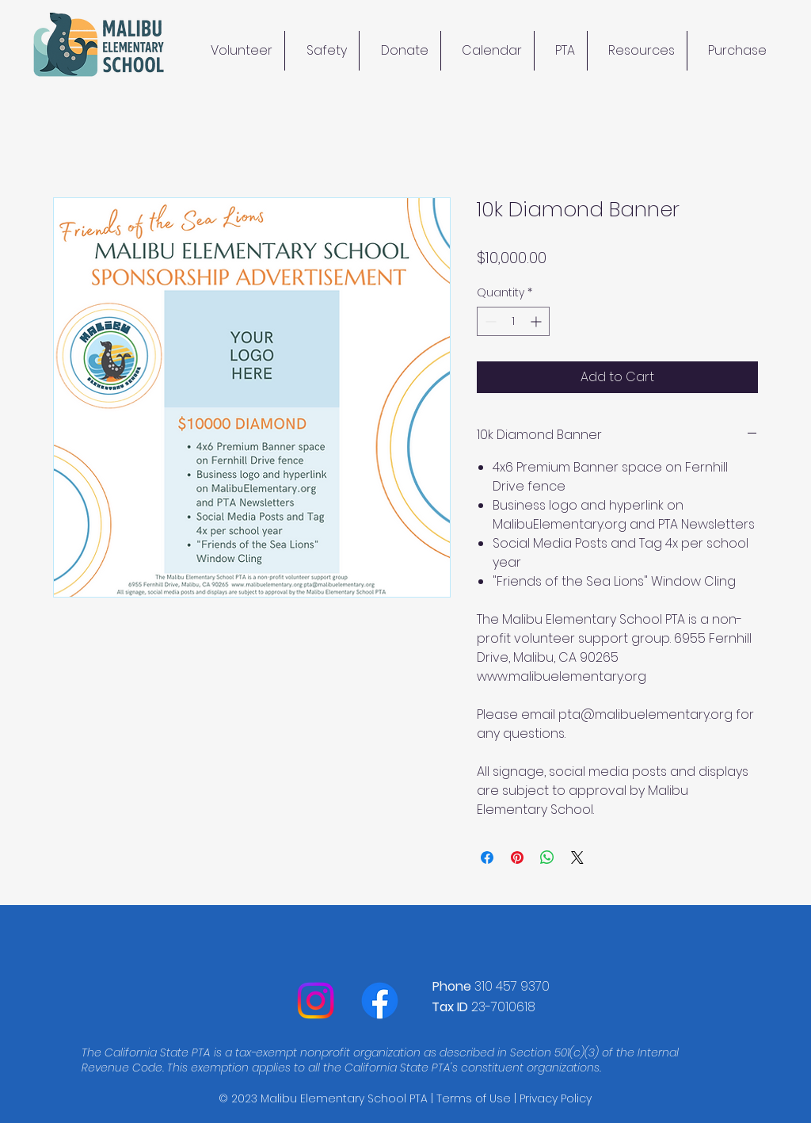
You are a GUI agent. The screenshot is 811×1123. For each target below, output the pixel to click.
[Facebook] (380, 1000)
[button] (637, 51)
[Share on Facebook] (487, 857)
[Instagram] (315, 1000)
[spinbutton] (513, 321)
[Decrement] (489, 321)
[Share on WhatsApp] (547, 857)
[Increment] (537, 321)
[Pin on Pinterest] (517, 857)
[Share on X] (577, 857)
